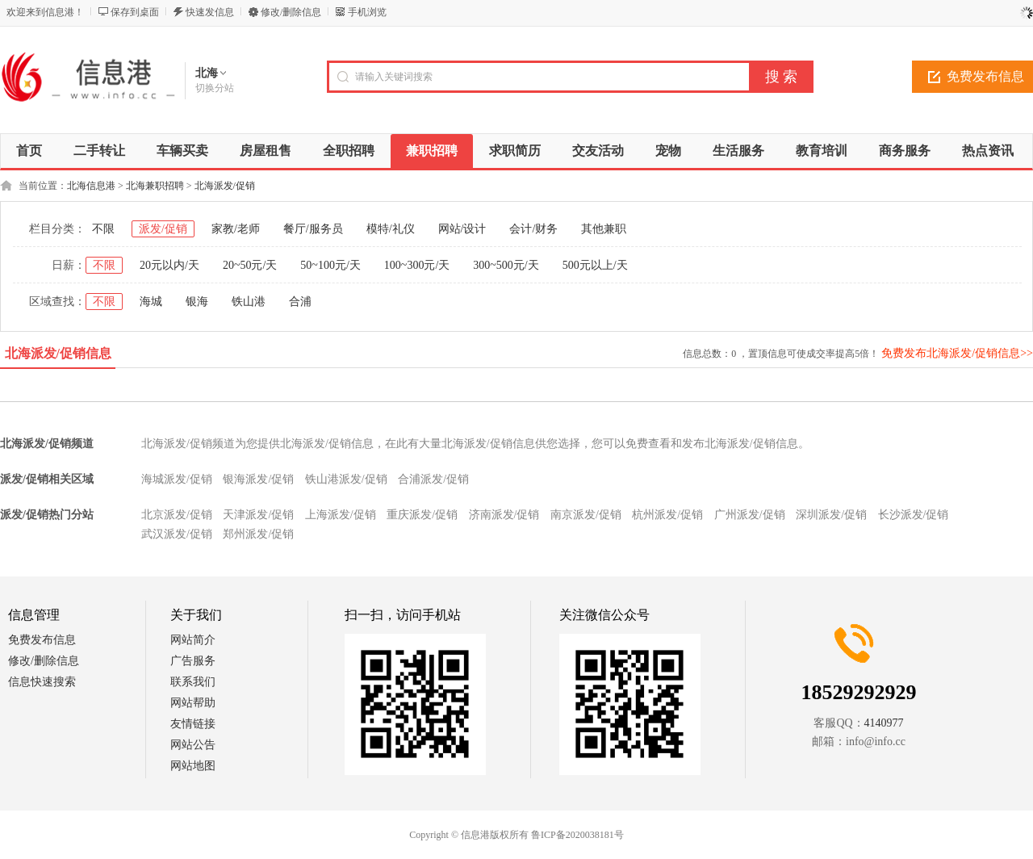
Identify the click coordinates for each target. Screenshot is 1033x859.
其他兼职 (603, 229)
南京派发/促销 (585, 515)
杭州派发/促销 (667, 515)
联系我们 (192, 682)
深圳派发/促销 (831, 515)
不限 (103, 229)
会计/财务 (533, 229)
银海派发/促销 (258, 479)
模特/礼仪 (390, 229)
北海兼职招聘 (155, 185)
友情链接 (192, 724)
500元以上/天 (595, 265)
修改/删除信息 (291, 12)
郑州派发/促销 (258, 534)
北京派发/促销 (176, 515)
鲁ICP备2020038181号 (577, 834)
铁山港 (249, 301)
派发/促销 (163, 229)
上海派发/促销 (340, 515)
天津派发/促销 (258, 515)
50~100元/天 (330, 265)
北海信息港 (91, 185)
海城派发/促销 (176, 479)
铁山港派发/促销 (346, 479)
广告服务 (192, 661)
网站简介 (192, 640)
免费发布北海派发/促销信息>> (957, 353)
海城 (151, 301)
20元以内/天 (169, 265)
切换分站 (214, 88)
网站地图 (192, 766)
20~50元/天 (250, 265)
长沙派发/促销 (913, 515)
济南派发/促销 (504, 515)
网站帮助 (192, 703)
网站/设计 (462, 229)
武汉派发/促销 (176, 534)
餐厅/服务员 (313, 229)
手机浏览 (367, 12)
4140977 (884, 723)
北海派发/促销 (224, 185)
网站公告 (192, 745)
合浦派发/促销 (433, 479)
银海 (197, 301)
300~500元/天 (505, 265)
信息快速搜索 (42, 682)
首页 (29, 150)
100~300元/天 (417, 265)
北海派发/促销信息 (58, 353)
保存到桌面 (135, 12)
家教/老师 (235, 229)
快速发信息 (210, 12)
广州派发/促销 (749, 515)
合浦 (300, 301)
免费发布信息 (42, 640)
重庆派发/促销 (422, 515)
